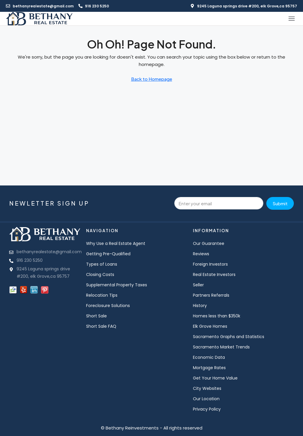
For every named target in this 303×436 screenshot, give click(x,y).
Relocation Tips (101, 295)
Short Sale (96, 316)
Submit (280, 203)
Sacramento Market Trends (221, 347)
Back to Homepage (151, 79)
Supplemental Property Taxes (116, 285)
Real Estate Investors (214, 274)
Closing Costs (100, 274)
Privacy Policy (207, 409)
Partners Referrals (211, 295)
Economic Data (209, 357)
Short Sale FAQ (101, 326)
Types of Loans (101, 264)
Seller (198, 285)
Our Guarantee (208, 243)
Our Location (206, 399)
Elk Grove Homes (210, 326)
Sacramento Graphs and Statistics (228, 337)
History (200, 306)
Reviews (201, 254)
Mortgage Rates (209, 368)
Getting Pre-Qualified (108, 254)
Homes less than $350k (216, 316)
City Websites (207, 388)
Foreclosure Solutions (108, 306)
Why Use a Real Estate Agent (115, 243)
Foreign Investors (210, 264)
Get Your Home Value (215, 378)
